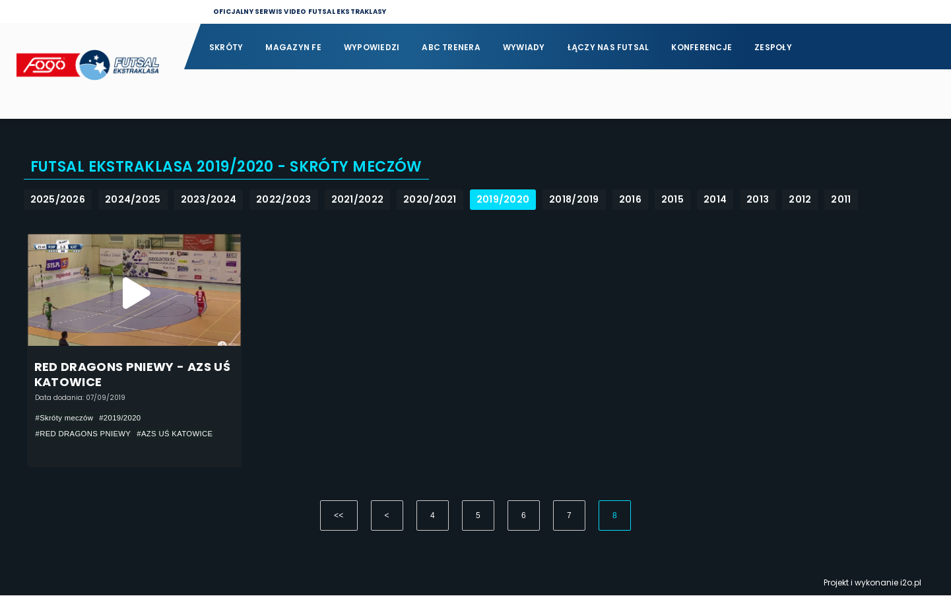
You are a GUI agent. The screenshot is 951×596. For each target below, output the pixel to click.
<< (339, 516)
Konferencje (701, 47)
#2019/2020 (124, 417)
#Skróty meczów (66, 417)
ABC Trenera (451, 47)
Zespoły (773, 47)
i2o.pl (910, 583)
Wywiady (524, 47)
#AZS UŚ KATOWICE (183, 433)
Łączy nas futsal (608, 47)
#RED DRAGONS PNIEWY (86, 433)
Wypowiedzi (371, 47)
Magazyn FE (293, 47)
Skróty (226, 47)
